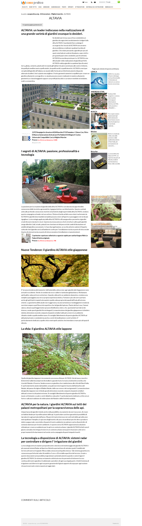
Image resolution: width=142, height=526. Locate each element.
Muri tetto (33, 7)
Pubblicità (116, 523)
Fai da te (24, 7)
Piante (64, 7)
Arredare (46, 7)
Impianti (70, 7)
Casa (39, 7)
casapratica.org (33, 14)
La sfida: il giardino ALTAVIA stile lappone (46, 328)
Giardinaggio (55, 7)
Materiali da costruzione (94, 7)
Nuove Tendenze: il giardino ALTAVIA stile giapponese (54, 249)
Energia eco (109, 7)
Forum (85, 2)
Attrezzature (79, 7)
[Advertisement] (42, 11)
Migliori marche (57, 14)
